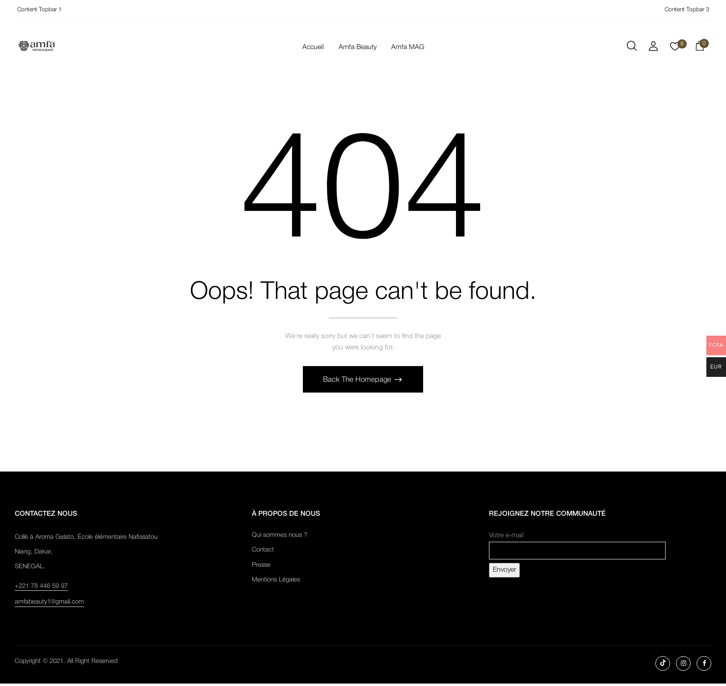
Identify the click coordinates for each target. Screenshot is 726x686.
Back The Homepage (358, 382)
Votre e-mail (577, 545)
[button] (699, 47)
